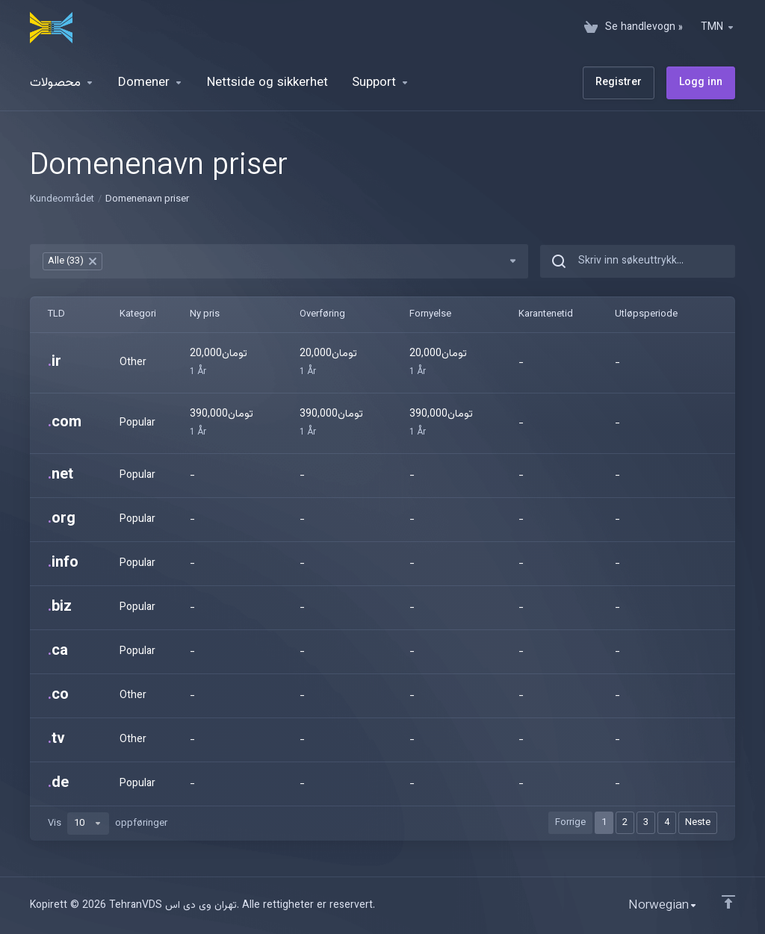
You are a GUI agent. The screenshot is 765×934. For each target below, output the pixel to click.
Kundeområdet (62, 199)
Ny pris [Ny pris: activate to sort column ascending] (205, 314)
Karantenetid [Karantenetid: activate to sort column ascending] (545, 314)
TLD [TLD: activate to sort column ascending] (56, 314)
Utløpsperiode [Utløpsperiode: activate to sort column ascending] (646, 314)
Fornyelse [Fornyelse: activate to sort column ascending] (430, 314)
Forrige (570, 822)
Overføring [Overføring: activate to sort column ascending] (322, 314)
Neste (697, 822)
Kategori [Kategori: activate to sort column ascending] (138, 314)
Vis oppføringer (107, 823)
